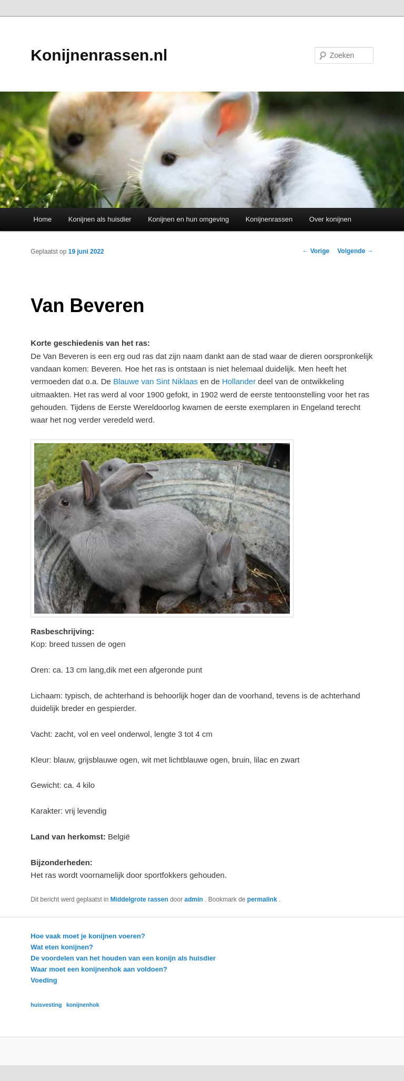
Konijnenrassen (269, 219)
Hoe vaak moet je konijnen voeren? (88, 936)
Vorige (315, 251)
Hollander (239, 381)
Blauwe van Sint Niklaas (155, 381)
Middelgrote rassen (139, 899)
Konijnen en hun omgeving (188, 219)
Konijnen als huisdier (100, 219)
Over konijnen (330, 219)
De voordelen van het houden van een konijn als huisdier (123, 958)
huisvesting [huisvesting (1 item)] (46, 1005)
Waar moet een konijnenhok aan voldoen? (99, 969)
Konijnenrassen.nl (99, 55)
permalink (263, 899)
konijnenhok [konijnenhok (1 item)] (82, 1005)
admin (194, 899)
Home (43, 219)
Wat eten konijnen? (62, 947)
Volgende (355, 251)
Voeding (44, 980)
